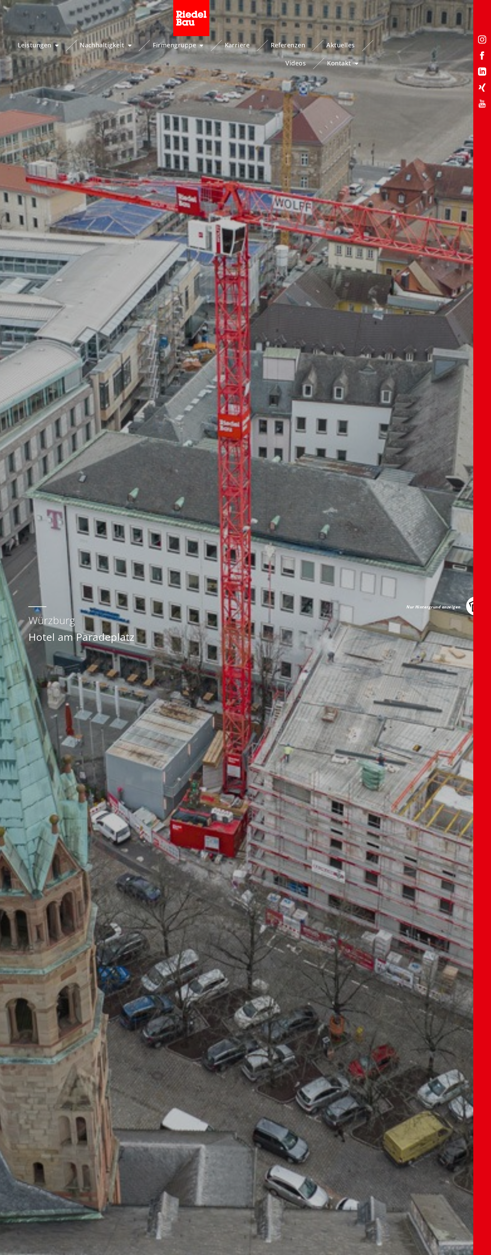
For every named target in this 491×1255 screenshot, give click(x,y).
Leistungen (44, 45)
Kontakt (439, 45)
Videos (392, 45)
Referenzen (294, 45)
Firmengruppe (184, 45)
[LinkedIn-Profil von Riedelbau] (482, 72)
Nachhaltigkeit (112, 45)
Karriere (243, 45)
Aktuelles (346, 45)
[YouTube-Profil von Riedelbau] (482, 104)
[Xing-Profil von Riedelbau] (482, 88)
